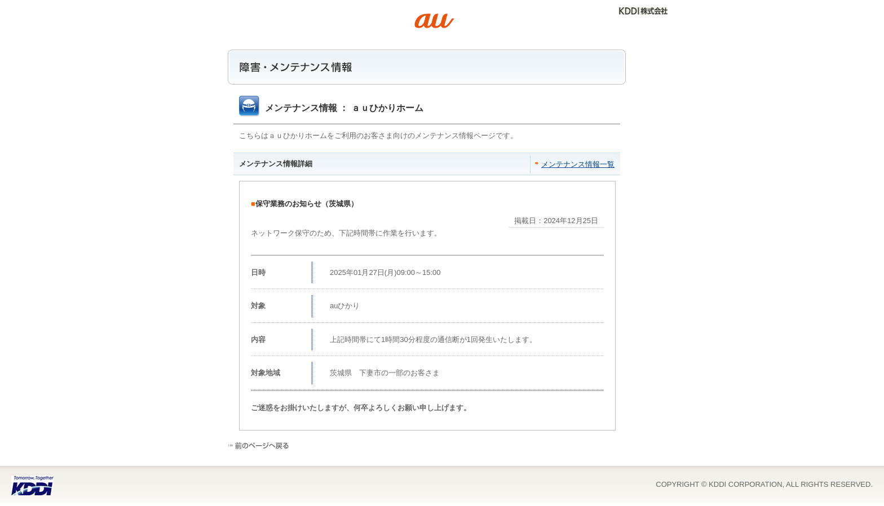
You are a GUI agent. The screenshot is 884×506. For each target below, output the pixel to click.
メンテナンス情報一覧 (578, 164)
